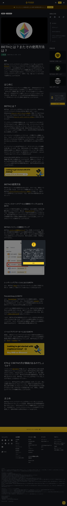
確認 (33, 263)
